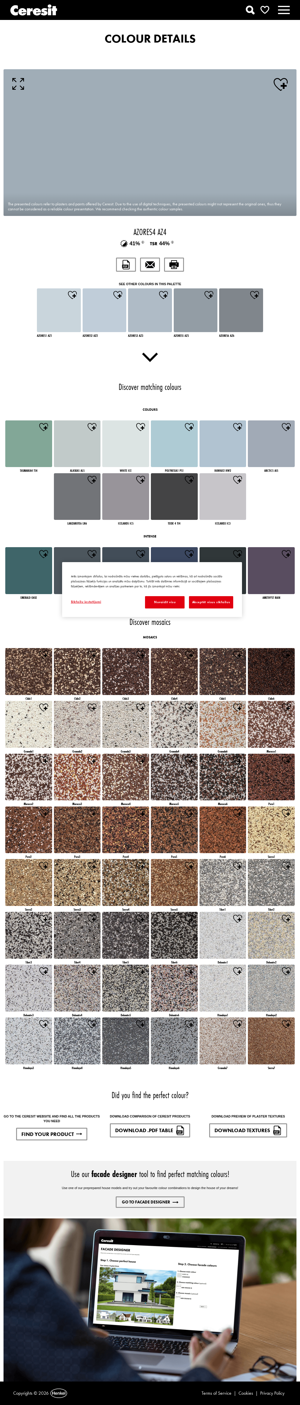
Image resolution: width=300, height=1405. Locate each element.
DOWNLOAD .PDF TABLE (150, 1130)
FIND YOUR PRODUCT (51, 1134)
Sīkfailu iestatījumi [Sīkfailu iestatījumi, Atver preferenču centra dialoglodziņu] (86, 602)
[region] (152, 589)
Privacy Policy (272, 1393)
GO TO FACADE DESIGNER (150, 1202)
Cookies (245, 1393)
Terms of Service (216, 1393)
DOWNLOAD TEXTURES (248, 1130)
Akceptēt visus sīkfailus (211, 602)
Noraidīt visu (164, 602)
